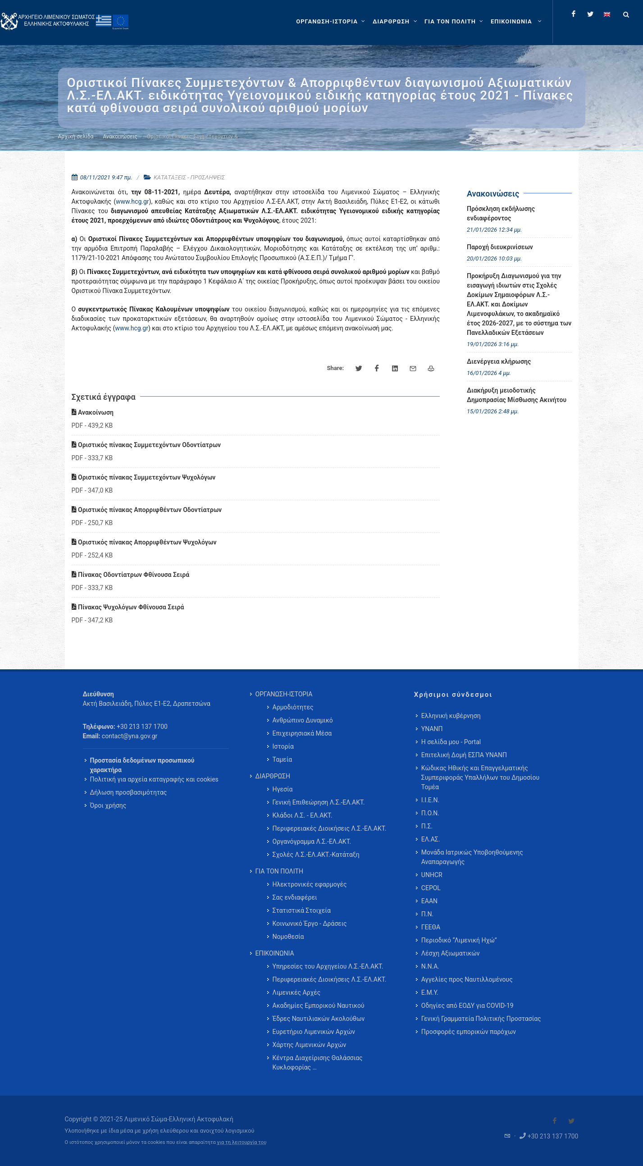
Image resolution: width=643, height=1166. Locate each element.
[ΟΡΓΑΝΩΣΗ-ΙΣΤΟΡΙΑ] (331, 21)
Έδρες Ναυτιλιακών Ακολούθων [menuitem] (319, 1018)
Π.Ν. (427, 914)
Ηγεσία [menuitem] (283, 789)
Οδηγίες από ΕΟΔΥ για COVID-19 (467, 1005)
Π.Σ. (427, 826)
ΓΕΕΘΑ (430, 927)
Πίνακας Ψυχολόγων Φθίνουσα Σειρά (128, 607)
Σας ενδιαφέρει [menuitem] (295, 897)
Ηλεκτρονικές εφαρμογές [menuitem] (310, 884)
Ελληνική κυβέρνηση (451, 715)
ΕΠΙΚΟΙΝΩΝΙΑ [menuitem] (274, 953)
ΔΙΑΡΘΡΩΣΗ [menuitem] (272, 776)
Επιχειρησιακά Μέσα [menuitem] (302, 733)
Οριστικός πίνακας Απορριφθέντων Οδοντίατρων (147, 509)
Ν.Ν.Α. (430, 966)
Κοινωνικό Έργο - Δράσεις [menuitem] (310, 923)
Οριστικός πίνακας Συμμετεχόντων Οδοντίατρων (146, 444)
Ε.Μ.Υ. (429, 992)
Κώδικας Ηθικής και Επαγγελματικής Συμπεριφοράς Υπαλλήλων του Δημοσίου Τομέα (480, 777)
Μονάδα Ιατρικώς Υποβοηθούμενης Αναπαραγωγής (472, 857)
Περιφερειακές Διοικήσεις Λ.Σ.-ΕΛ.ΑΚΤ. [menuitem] (330, 828)
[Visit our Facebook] (554, 1121)
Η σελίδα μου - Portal (451, 741)
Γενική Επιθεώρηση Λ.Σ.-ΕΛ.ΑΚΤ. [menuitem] (319, 802)
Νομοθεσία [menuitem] (288, 936)
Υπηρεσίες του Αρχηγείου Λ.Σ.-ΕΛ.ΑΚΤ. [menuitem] (328, 966)
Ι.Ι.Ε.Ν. (430, 800)
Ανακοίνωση (93, 412)
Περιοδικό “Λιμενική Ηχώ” (459, 940)
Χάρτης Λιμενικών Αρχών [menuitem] (310, 1044)
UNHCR (431, 874)
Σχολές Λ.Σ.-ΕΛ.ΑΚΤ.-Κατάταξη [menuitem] (316, 854)
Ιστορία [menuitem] (283, 746)
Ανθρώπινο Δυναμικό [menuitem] (303, 720)
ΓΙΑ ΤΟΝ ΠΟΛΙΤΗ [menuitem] (279, 871)
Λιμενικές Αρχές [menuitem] (297, 992)
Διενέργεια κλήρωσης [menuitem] (499, 361)
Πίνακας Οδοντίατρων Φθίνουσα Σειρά (131, 574)
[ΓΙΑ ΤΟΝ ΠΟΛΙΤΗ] (455, 21)
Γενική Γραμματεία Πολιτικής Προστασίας (481, 1018)
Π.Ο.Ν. (430, 813)
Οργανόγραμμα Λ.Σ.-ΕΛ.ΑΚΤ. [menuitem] (312, 841)
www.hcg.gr (132, 201)
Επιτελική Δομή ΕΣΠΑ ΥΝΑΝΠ (464, 755)
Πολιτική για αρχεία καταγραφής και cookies (154, 779)
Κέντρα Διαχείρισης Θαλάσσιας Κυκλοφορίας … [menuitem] (318, 1062)
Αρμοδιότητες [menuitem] (293, 707)
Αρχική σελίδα (76, 136)
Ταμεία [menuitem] (282, 759)
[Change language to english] (607, 14)
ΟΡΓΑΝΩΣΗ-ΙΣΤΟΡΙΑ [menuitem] (284, 694)
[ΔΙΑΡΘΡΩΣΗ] (395, 21)
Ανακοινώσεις (120, 136)
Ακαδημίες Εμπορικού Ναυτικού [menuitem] (319, 1005)
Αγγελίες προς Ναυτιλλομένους (467, 979)
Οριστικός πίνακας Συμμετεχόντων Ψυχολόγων (144, 477)
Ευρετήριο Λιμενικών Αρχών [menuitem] (314, 1031)
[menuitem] (517, 21)
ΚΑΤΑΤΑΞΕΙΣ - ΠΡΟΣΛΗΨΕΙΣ (189, 177)
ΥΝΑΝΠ (432, 728)
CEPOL (431, 888)
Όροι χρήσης (108, 805)
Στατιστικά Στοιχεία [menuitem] (302, 910)
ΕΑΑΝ (429, 901)
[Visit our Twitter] (571, 1121)
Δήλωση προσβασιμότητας (128, 792)
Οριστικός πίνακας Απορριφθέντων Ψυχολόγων (144, 542)
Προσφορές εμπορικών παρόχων (468, 1031)
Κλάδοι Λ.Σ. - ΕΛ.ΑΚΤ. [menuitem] (303, 815)
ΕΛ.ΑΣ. (430, 839)
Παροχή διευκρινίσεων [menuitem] (500, 247)
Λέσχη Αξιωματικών (450, 953)
